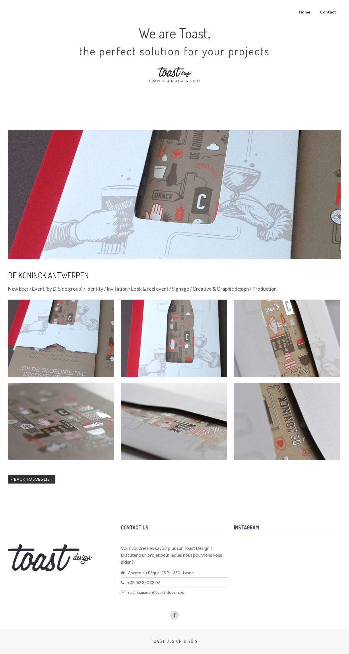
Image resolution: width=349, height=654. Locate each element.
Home (304, 11)
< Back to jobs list (32, 479)
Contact (328, 11)
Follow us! (244, 554)
